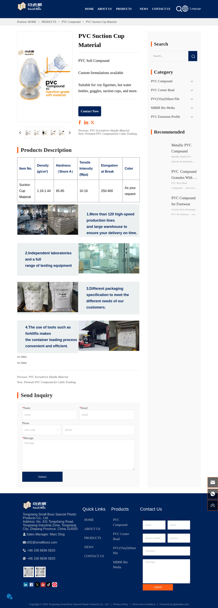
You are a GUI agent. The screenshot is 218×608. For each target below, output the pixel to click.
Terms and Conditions (143, 604)
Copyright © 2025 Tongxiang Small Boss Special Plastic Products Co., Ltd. (69, 604)
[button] (124, 9)
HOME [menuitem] (89, 8)
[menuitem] (124, 9)
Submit (42, 476)
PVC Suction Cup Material (100, 21)
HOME (32, 21)
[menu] (126, 9)
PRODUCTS (49, 21)
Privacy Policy (120, 604)
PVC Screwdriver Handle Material (109, 130)
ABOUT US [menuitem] (104, 8)
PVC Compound (71, 21)
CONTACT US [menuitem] (161, 8)
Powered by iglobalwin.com (174, 604)
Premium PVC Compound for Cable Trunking (111, 133)
